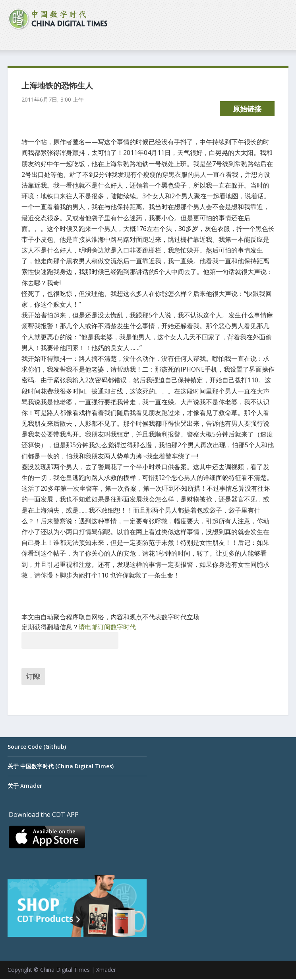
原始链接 (247, 109)
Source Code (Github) (37, 746)
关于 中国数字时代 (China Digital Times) (61, 766)
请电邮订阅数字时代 (107, 627)
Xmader (106, 969)
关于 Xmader (25, 785)
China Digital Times (65, 969)
